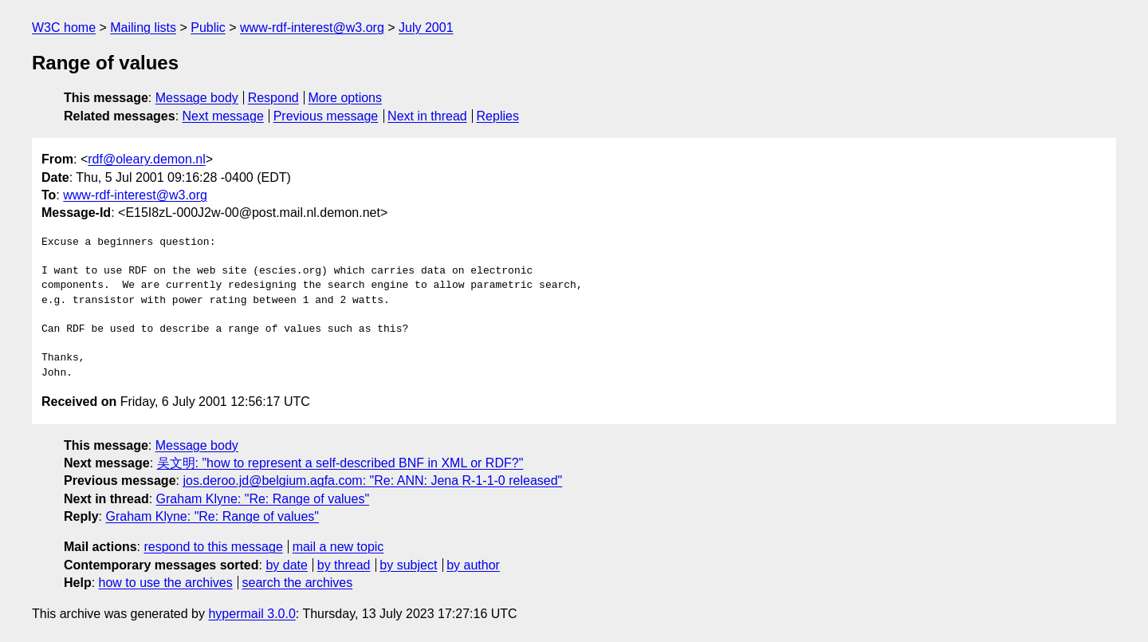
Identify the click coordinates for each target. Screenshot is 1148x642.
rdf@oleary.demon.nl (147, 159)
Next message (223, 116)
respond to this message (213, 546)
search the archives (297, 582)
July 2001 (426, 27)
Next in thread (427, 116)
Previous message (326, 116)
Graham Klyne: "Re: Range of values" (263, 499)
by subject (408, 565)
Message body (196, 97)
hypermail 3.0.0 (251, 613)
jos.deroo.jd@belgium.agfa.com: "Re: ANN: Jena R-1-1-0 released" (372, 480)
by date (286, 565)
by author (473, 565)
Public (208, 27)
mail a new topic (338, 546)
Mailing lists (143, 27)
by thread (344, 565)
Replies (498, 116)
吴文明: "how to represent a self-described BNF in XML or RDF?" (340, 463)
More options (346, 97)
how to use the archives (166, 582)
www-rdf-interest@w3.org (312, 27)
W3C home (64, 27)
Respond (273, 97)
